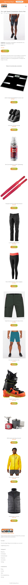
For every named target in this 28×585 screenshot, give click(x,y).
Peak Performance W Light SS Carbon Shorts (14, 320)
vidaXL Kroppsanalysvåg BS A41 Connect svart (14, 97)
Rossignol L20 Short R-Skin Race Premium (14, 203)
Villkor (2, 573)
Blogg (2, 569)
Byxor (13, 43)
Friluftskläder (13, 42)
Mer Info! (5, 50)
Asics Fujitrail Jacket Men (14, 477)
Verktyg (2, 561)
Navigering (3, 557)
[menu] (26, 6)
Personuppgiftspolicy (5, 575)
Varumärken (8, 42)
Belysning (3, 551)
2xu (23, 42)
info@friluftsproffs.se (5, 545)
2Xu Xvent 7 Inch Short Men (14, 360)
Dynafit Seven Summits (14, 399)
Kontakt (2, 571)
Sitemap (2, 577)
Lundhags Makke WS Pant (14, 242)
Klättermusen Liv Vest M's (14, 516)
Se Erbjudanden (19, 1)
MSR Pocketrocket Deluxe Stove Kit (14, 438)
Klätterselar (3, 43)
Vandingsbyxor (8, 43)
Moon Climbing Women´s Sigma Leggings (14, 281)
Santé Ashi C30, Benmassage (14, 125)
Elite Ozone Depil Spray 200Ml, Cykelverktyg (14, 164)
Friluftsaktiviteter (19, 42)
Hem (2, 13)
